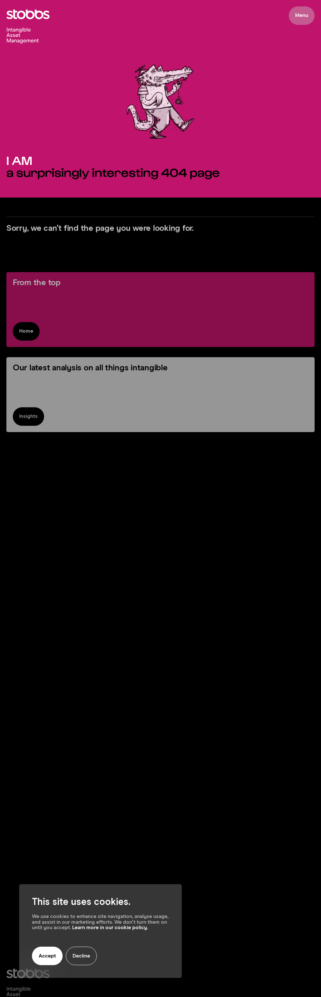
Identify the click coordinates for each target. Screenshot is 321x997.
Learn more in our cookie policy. (110, 927)
